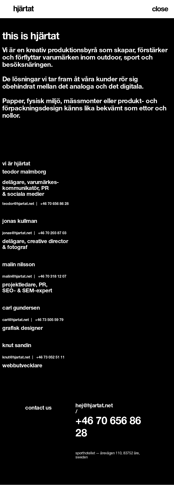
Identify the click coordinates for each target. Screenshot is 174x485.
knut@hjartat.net (16, 358)
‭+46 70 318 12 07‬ (52, 277)
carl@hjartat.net (15, 320)
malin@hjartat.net (17, 277)
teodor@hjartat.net (18, 204)
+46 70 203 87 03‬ (52, 233)
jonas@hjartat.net (17, 233)
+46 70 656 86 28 (54, 204)
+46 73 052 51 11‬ (50, 358)
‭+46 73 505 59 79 (49, 320)
